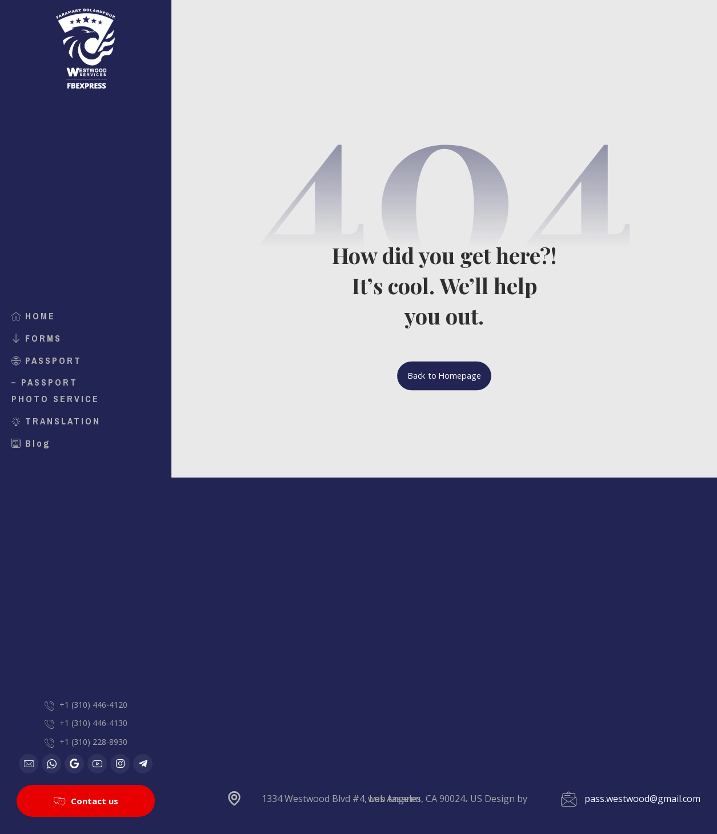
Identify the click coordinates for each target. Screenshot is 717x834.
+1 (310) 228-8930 (93, 741)
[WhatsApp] (51, 763)
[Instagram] (120, 763)
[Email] (28, 763)
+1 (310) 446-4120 (93, 704)
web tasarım (394, 798)
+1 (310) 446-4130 (93, 722)
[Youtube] (97, 763)
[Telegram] (143, 763)
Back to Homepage (444, 376)
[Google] (74, 763)
